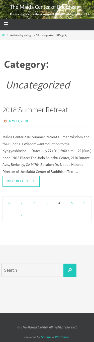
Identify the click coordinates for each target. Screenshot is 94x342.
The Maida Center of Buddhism (44, 7)
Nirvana (46, 337)
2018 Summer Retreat (35, 109)
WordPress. (62, 337)
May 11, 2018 (18, 121)
